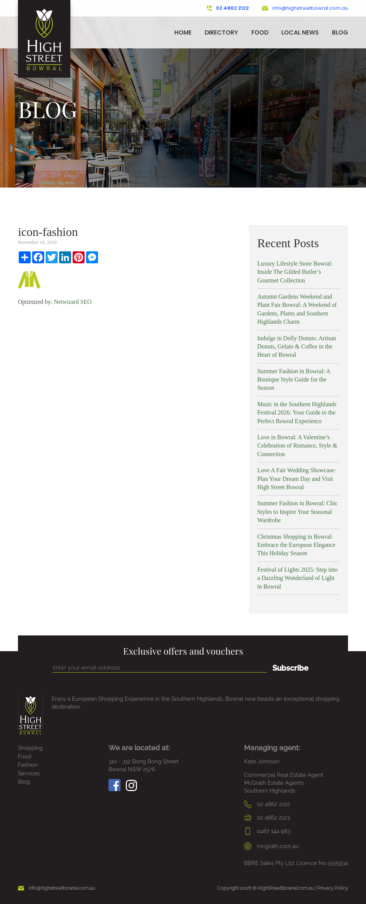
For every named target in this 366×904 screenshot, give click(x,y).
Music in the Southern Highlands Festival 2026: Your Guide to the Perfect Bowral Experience (296, 412)
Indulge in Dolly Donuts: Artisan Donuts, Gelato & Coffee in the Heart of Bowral (296, 346)
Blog (340, 32)
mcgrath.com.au (271, 846)
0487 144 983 (267, 831)
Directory (221, 32)
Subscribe (290, 668)
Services (29, 773)
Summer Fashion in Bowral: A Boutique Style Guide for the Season (293, 379)
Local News (300, 32)
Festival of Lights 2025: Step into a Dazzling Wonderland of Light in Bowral (297, 578)
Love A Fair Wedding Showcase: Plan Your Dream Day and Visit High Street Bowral (296, 478)
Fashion (28, 764)
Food (259, 32)
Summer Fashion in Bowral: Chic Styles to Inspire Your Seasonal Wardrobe (297, 511)
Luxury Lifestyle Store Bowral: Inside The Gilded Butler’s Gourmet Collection (294, 272)
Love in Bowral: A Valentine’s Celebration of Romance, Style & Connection (297, 445)
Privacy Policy (332, 888)
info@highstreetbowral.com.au (305, 8)
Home (183, 32)
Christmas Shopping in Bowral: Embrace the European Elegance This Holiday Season (296, 545)
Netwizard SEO (73, 302)
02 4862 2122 (228, 8)
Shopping (30, 748)
